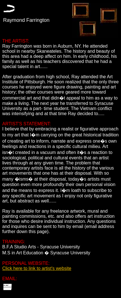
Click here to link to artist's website (36, 268)
